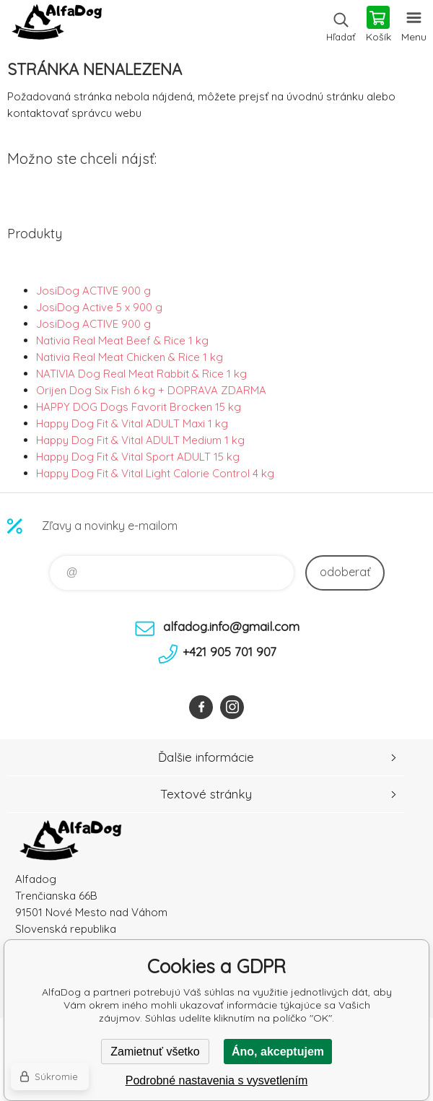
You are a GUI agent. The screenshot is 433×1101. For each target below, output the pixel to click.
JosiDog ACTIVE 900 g (93, 290)
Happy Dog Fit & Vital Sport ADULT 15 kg (138, 457)
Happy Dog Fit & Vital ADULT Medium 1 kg (140, 440)
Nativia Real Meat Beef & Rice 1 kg (122, 340)
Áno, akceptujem (278, 1051)
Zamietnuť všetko (154, 1051)
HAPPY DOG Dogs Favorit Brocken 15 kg (138, 407)
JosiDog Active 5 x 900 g (99, 307)
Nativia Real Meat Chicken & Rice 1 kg (129, 357)
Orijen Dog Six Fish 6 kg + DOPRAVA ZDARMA (151, 390)
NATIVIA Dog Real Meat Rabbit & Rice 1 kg (141, 373)
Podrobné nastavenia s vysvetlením (217, 1080)
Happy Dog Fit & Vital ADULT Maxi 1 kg (132, 423)
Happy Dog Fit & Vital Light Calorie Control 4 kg (155, 473)
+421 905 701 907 (229, 651)
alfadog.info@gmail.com (231, 626)
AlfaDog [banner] (56, 25)
